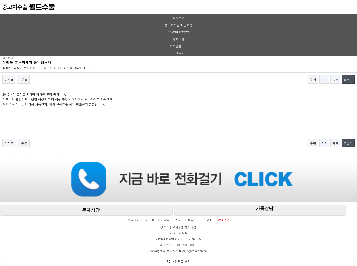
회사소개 (178, 17)
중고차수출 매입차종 (178, 25)
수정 (313, 79)
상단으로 (223, 220)
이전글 (8, 79)
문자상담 (91, 210)
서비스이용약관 (186, 220)
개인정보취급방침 (158, 220)
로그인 (206, 220)
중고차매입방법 (178, 32)
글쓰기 (348, 79)
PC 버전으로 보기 (178, 261)
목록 (335, 79)
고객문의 (178, 53)
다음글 (23, 79)
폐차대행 (178, 39)
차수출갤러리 (178, 46)
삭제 (324, 79)
